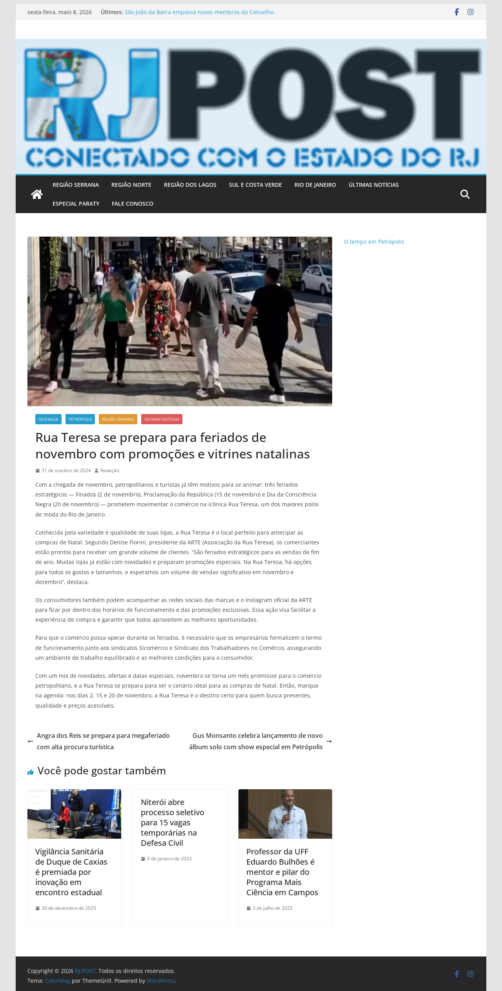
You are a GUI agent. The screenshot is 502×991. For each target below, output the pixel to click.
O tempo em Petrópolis (374, 241)
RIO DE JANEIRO (315, 184)
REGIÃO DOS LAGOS (190, 184)
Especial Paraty (76, 203)
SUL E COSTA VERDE (255, 184)
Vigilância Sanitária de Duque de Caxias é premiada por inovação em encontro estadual (71, 872)
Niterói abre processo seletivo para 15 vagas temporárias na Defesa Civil (172, 822)
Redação (109, 470)
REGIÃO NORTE (131, 184)
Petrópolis (80, 419)
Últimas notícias (161, 419)
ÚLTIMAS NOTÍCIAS (374, 184)
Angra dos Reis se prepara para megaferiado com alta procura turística (98, 741)
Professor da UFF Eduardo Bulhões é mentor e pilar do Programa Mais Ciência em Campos (282, 872)
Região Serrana (118, 419)
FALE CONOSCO (132, 203)
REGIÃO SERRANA (76, 184)
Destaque (48, 419)
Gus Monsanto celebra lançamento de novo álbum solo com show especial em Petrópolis (260, 741)
